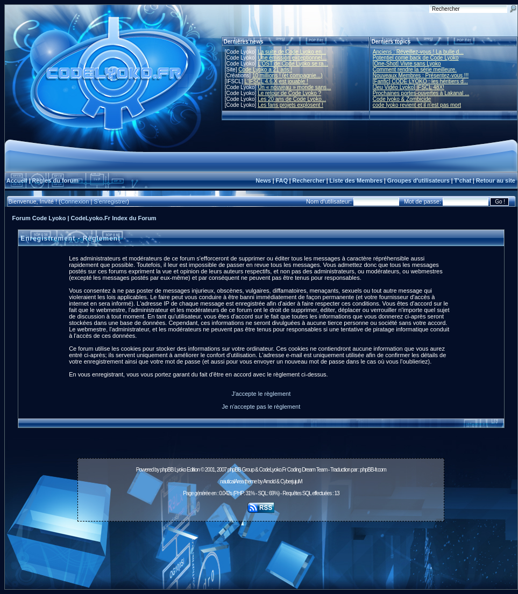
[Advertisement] (261, 549)
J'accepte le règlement (261, 393)
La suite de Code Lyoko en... (292, 52)
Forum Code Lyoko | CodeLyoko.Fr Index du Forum (84, 218)
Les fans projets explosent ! (290, 105)
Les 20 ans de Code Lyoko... (292, 99)
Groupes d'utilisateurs (418, 180)
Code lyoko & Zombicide (402, 99)
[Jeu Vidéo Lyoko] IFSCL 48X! (408, 87)
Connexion (75, 201)
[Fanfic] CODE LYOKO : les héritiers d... (420, 81)
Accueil (16, 180)
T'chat (462, 180)
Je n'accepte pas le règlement (261, 406)
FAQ (281, 180)
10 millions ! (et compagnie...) (287, 75)
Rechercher (308, 180)
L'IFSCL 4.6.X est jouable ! (276, 81)
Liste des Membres (355, 180)
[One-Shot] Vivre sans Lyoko (407, 64)
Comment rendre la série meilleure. (415, 70)
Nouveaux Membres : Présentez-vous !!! (421, 75)
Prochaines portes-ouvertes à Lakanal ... (421, 93)
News (263, 180)
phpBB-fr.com (373, 470)
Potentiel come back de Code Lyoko (416, 58)
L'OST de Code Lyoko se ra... (293, 64)
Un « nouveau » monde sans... (294, 87)
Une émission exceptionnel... (292, 58)
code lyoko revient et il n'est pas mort (417, 105)
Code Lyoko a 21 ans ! (265, 70)
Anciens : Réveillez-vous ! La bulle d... (418, 52)
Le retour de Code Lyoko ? (289, 93)
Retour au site (495, 180)
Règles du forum (55, 180)
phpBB (166, 470)
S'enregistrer (110, 201)
